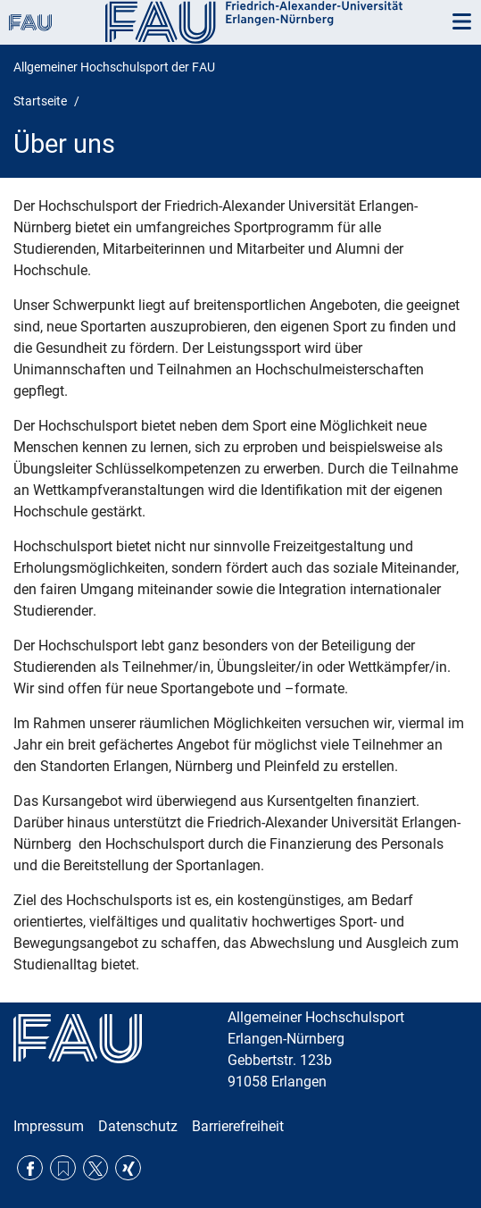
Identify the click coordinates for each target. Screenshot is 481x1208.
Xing (128, 1168)
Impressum (48, 1126)
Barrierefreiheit (238, 1126)
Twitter (96, 1168)
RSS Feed (63, 1168)
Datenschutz (138, 1126)
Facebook (30, 1168)
